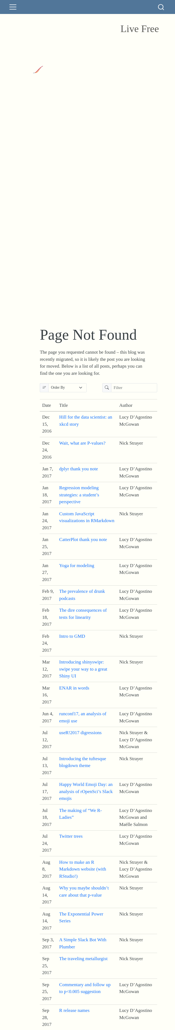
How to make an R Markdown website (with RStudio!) (82, 869)
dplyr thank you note (78, 468)
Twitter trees (71, 836)
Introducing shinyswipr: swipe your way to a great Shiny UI (83, 669)
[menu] (13, 7)
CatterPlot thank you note (83, 539)
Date (46, 405)
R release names (74, 1010)
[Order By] (67, 387)
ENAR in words (74, 688)
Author (125, 405)
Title (63, 405)
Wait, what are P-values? (82, 443)
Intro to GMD (72, 636)
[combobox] (161, 7)
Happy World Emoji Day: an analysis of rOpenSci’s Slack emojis (86, 791)
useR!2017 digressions (80, 732)
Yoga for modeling (76, 565)
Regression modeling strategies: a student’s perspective (79, 494)
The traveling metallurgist (83, 958)
